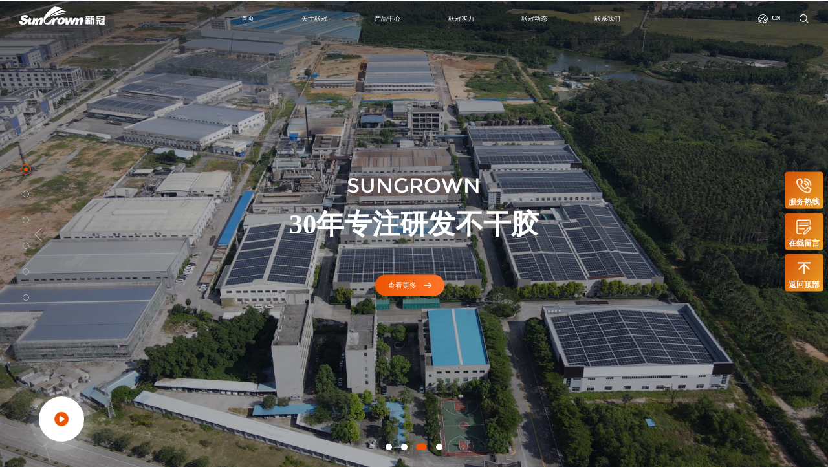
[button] (389, 447)
